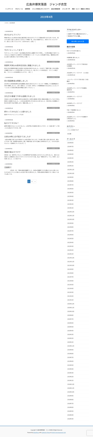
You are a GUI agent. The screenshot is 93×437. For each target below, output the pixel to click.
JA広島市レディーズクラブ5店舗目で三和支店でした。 (77, 117)
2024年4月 (70, 154)
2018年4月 (70, 415)
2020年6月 (70, 323)
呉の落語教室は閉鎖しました (16, 80)
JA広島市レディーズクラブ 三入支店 (77, 73)
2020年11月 (70, 307)
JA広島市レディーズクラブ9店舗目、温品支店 (77, 89)
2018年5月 (70, 411)
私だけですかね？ (11, 123)
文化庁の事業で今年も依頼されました (19, 96)
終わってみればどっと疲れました (17, 111)
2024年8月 (70, 143)
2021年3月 (70, 292)
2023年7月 (70, 185)
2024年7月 (70, 146)
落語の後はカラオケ (12, 152)
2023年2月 (70, 204)
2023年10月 (70, 173)
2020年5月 (70, 327)
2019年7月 (70, 357)
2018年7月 (70, 403)
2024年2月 (70, 162)
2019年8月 (70, 353)
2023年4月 (70, 196)
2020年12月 (70, 304)
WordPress (36, 432)
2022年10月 (70, 219)
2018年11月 (70, 388)
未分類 (69, 134)
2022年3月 (70, 246)
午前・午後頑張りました (74, 110)
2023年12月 (70, 169)
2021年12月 (70, 258)
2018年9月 (70, 396)
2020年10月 (70, 311)
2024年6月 (70, 150)
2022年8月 (70, 227)
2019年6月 (70, 361)
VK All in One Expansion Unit (58, 432)
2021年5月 (70, 285)
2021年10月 (70, 265)
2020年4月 (70, 331)
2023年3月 (70, 200)
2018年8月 (70, 399)
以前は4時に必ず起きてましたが (17, 136)
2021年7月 (70, 277)
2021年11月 (70, 261)
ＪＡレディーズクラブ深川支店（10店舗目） (77, 80)
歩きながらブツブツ (12, 34)
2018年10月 (70, 392)
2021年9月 (70, 269)
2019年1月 (70, 380)
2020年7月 (70, 319)
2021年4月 (70, 288)
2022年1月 (70, 254)
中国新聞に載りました (73, 57)
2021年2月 (70, 296)
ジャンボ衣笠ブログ (53, 31)
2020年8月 (70, 315)
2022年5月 (70, 238)
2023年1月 (70, 208)
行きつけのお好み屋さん (74, 51)
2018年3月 (70, 419)
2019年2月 (70, 377)
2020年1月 (70, 342)
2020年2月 (70, 338)
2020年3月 (70, 334)
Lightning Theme (46, 432)
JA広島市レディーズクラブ (74, 96)
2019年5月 (70, 365)
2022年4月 (70, 242)
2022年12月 (70, 212)
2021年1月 (70, 300)
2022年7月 (70, 231)
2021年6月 (70, 281)
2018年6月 (70, 407)
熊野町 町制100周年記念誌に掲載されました (22, 65)
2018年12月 (70, 384)
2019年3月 (70, 373)
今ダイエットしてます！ (14, 50)
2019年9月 (70, 350)
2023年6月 (70, 189)
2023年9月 (70, 177)
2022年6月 (70, 235)
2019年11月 (70, 346)
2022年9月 (70, 223)
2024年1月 (70, 166)
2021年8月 (70, 273)
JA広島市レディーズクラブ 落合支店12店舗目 (77, 65)
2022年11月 (70, 215)
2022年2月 (70, 250)
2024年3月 (70, 158)
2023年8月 (70, 181)
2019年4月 (70, 369)
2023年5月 (70, 192)
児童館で (8, 167)
